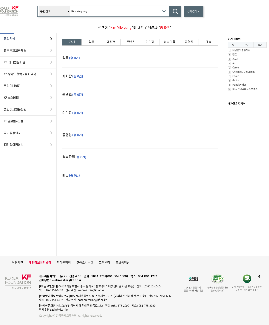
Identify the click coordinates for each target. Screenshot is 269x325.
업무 (91, 42)
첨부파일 (169, 42)
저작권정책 (64, 262)
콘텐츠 (130, 42)
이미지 (150, 42)
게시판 (111, 42)
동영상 (189, 42)
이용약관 (17, 262)
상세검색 (193, 11)
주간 (247, 45)
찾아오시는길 (84, 262)
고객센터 (104, 262)
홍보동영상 (123, 262)
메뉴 (208, 42)
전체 (72, 42)
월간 (260, 45)
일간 (234, 45)
